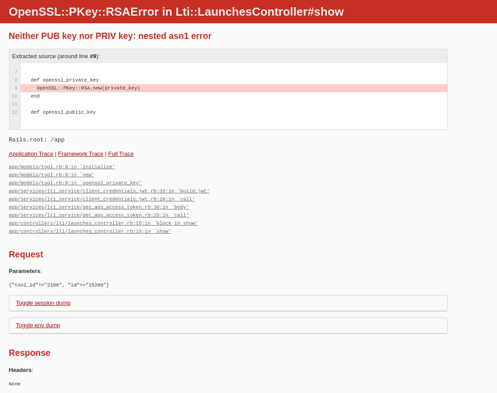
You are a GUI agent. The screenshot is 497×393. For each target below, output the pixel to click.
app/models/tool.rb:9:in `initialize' (62, 166)
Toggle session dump (43, 302)
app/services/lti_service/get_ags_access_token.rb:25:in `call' (99, 215)
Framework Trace (80, 153)
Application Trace (31, 153)
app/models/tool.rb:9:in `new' (51, 174)
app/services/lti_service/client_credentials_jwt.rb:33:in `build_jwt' (109, 191)
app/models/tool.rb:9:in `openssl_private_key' (75, 182)
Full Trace (121, 153)
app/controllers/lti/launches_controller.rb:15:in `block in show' (103, 223)
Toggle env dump (38, 325)
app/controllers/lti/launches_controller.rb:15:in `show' (90, 231)
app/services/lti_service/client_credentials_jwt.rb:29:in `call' (102, 199)
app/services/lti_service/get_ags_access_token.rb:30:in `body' (99, 207)
